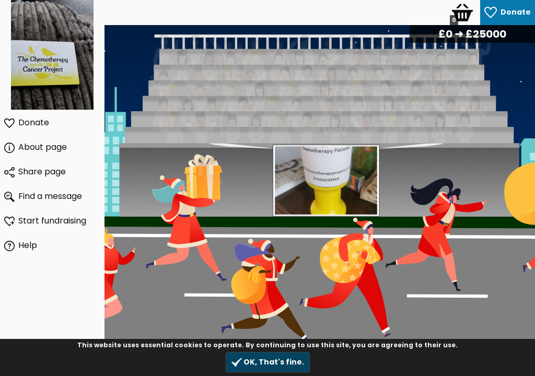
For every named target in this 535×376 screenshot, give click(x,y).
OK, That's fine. (267, 362)
